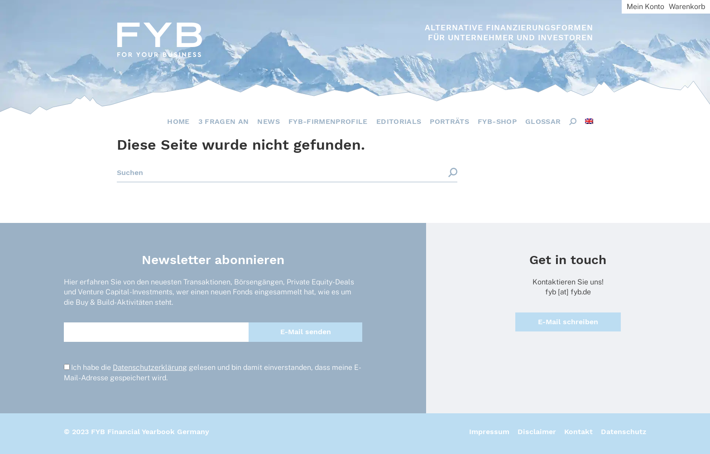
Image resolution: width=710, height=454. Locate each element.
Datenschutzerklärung (150, 367)
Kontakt (578, 431)
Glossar (543, 121)
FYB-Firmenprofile (328, 121)
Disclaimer (537, 431)
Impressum (489, 431)
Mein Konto (645, 6)
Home (178, 121)
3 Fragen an (223, 121)
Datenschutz (623, 431)
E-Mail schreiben (568, 321)
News (268, 121)
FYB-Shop (497, 121)
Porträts (449, 121)
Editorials (399, 121)
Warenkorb (687, 6)
